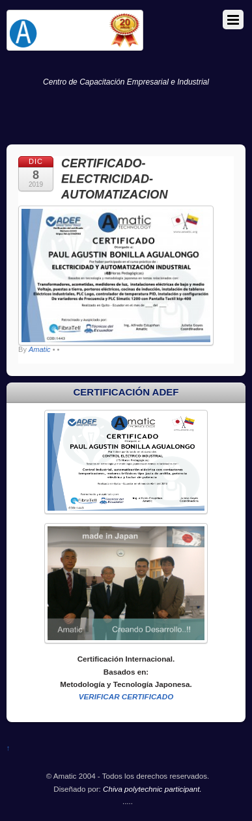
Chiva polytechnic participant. (152, 789)
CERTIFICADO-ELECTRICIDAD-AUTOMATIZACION (114, 178)
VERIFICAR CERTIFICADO (126, 696)
